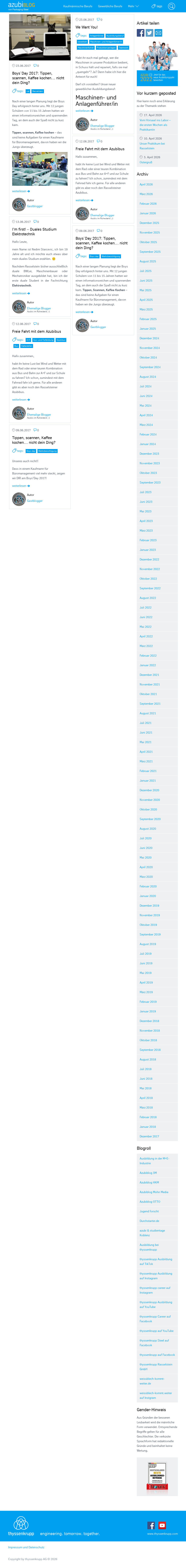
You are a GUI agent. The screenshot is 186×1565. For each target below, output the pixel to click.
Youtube (162, 1525)
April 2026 (146, 184)
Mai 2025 (145, 290)
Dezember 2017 (149, 1136)
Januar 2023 (148, 550)
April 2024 (146, 415)
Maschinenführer (86, 47)
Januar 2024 (148, 444)
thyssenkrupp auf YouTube (156, 1331)
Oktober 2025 (148, 242)
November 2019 (150, 915)
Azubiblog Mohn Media (154, 1192)
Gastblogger (35, 206)
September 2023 (150, 482)
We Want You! (87, 27)
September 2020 (150, 819)
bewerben (82, 41)
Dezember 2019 (149, 905)
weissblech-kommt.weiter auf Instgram (156, 1395)
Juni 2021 (146, 732)
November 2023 (150, 463)
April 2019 (146, 982)
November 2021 (150, 684)
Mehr (133, 6)
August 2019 (148, 944)
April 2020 (146, 867)
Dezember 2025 (149, 223)
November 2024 (150, 348)
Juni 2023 (146, 501)
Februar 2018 (148, 1117)
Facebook (140, 33)
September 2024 (150, 367)
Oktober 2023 (148, 473)
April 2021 (146, 751)
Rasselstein (37, 91)
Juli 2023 (145, 492)
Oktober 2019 (148, 925)
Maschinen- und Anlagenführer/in (106, 41)
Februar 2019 (148, 1001)
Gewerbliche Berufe (110, 6)
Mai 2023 (145, 511)
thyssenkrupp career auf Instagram (155, 1290)
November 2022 (150, 569)
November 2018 (150, 1030)
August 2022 (148, 598)
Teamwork (123, 47)
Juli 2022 (145, 607)
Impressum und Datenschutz (26, 1547)
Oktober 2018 (148, 1040)
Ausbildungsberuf (115, 35)
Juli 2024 (145, 386)
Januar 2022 (148, 665)
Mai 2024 (145, 405)
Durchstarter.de (149, 1221)
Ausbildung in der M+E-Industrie (154, 1161)
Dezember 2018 (149, 1021)
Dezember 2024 (149, 338)
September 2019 (150, 934)
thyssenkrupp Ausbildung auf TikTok (156, 1261)
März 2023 (146, 530)
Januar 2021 (148, 780)
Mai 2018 (145, 1088)
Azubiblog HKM (149, 1182)
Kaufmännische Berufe (77, 6)
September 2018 (150, 1050)
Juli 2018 (145, 1069)
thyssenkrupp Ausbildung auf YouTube (156, 1304)
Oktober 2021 (148, 694)
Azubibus (60, 340)
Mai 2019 (145, 973)
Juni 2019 (146, 963)
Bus (16, 346)
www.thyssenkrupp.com (162, 1533)
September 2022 (150, 588)
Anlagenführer (96, 35)
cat (28, 91)
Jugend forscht (149, 1211)
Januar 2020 (148, 896)
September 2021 (150, 703)
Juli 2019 (145, 953)
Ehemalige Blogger (102, 126)
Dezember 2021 (149, 675)
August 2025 (148, 261)
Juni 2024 (146, 396)
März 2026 (146, 194)
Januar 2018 (148, 1126)
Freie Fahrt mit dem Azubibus (100, 149)
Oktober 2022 (148, 578)
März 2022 (146, 646)
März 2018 (146, 1107)
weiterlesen (21, 191)
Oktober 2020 (148, 809)
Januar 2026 (148, 213)
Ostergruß (157, 159)
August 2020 (148, 828)
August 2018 (148, 1059)
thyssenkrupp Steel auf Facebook (154, 1343)
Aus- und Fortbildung (43, 340)
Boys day (94, 256)
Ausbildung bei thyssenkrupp (149, 1247)
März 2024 (146, 425)
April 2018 (146, 1098)
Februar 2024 (148, 434)
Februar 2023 (148, 540)
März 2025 (146, 309)
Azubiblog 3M (148, 1173)
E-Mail (158, 33)
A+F (28, 340)
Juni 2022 (146, 617)
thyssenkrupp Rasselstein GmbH (156, 1367)
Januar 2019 (148, 1011)
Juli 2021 (145, 723)
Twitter (149, 33)
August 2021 (148, 713)
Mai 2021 (145, 742)
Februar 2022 (148, 655)
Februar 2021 (148, 771)
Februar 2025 (148, 319)
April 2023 (146, 521)
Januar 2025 (148, 328)
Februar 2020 (148, 886)
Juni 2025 (146, 280)
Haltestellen (26, 346)
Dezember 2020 (149, 790)
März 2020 (146, 876)
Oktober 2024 (148, 357)
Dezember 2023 (149, 453)
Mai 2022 (145, 626)
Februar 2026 (148, 203)
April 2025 (146, 300)
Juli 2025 (145, 271)
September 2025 (150, 251)
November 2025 (150, 232)
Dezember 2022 (149, 559)
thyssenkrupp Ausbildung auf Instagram (156, 1276)
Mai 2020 (145, 857)
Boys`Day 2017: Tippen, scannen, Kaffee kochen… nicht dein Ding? (38, 78)
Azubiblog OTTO (150, 1201)
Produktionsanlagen (106, 47)
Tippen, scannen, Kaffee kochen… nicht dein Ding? (34, 440)
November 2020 (150, 800)
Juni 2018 (146, 1078)
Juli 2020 (145, 838)
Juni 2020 (146, 848)
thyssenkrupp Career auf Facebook (155, 1319)
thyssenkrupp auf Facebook (157, 1355)
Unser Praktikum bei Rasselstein (157, 143)
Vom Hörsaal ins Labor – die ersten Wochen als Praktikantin (157, 122)
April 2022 (146, 636)
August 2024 (148, 376)
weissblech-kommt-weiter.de (152, 1381)
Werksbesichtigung (111, 256)
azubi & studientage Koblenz (152, 1233)
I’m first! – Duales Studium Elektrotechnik (34, 231)
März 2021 (146, 761)
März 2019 (146, 992)
